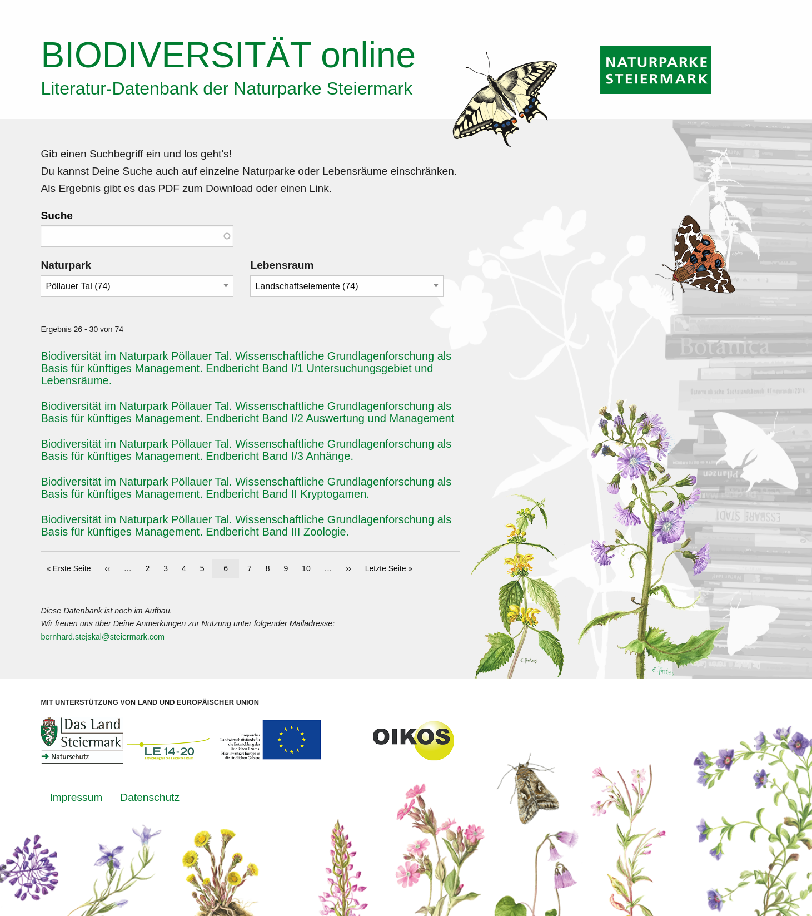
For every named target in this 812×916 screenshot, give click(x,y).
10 (309, 567)
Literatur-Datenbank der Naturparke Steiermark (226, 88)
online (228, 55)
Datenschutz (150, 797)
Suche (57, 215)
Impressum (75, 797)
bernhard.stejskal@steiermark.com (103, 636)
